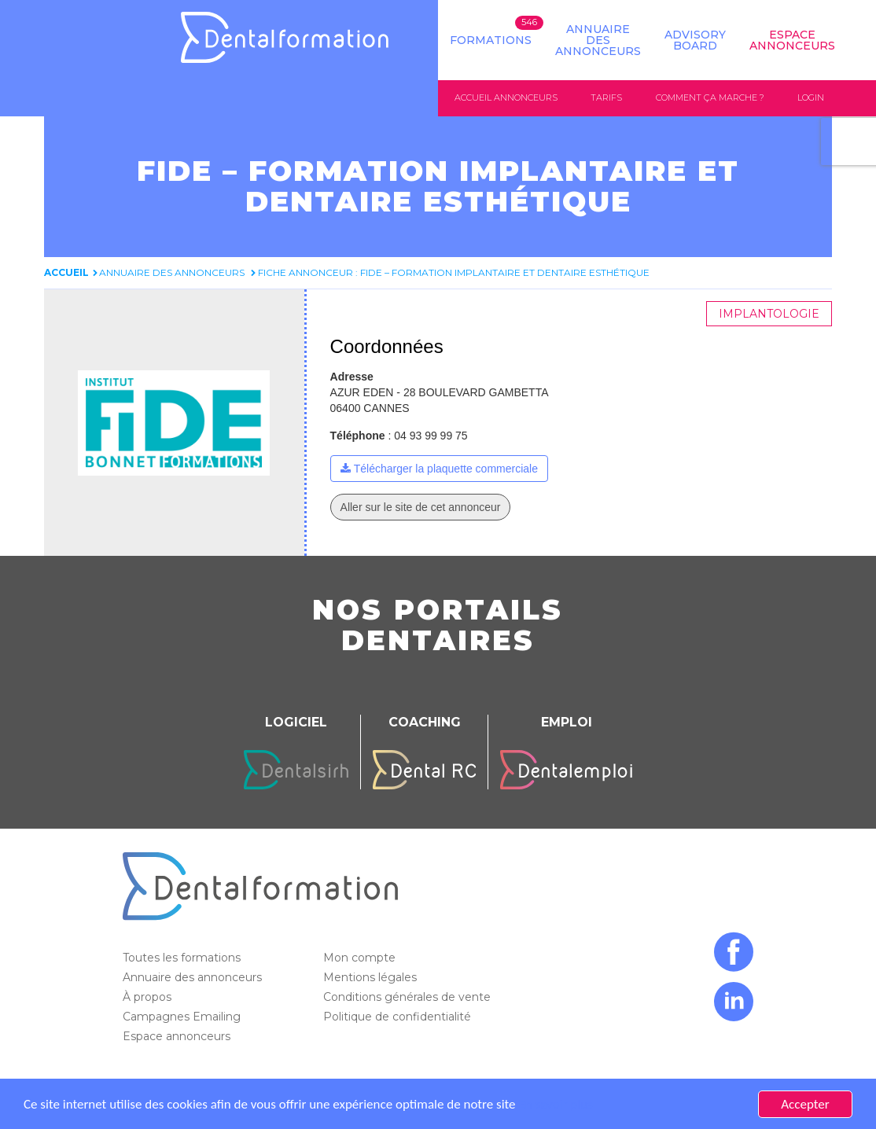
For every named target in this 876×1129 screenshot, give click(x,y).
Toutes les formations (183, 958)
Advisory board (695, 40)
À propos (149, 997)
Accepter (805, 1104)
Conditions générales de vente (408, 997)
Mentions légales (371, 977)
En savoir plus (555, 1104)
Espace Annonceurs (792, 40)
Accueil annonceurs (506, 97)
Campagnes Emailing (183, 1016)
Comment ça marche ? (710, 97)
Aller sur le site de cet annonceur (420, 507)
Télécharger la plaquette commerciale (446, 468)
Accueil (66, 272)
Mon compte (361, 958)
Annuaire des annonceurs (598, 40)
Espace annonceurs (178, 1036)
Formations (491, 40)
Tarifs (606, 97)
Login (810, 97)
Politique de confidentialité (398, 1016)
